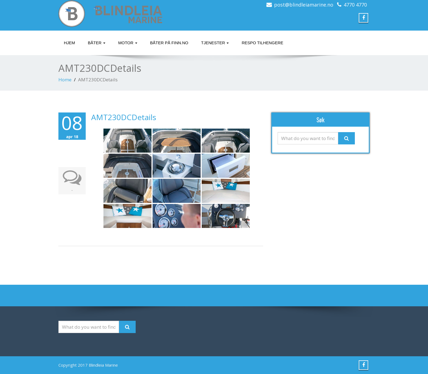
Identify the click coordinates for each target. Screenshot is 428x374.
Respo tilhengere (262, 42)
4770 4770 (355, 4)
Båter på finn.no (169, 42)
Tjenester (215, 42)
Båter (96, 42)
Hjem (69, 42)
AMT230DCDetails (123, 117)
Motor (127, 42)
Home (65, 79)
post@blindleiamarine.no (303, 4)
